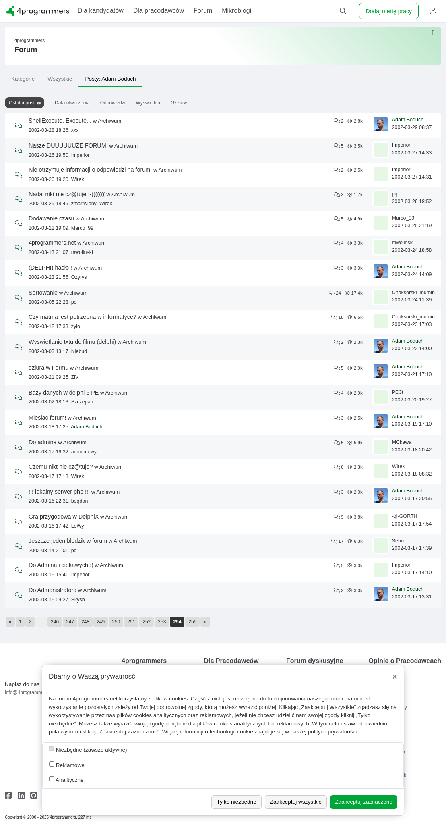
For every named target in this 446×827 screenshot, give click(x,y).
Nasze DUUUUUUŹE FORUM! (68, 145)
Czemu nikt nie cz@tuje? (61, 466)
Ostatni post (22, 103)
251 (131, 622)
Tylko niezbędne (236, 802)
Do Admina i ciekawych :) (61, 565)
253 (162, 622)
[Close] (394, 677)
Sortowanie (43, 292)
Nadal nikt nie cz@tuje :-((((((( (67, 194)
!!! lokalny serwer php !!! (59, 491)
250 (116, 622)
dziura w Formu (48, 367)
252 (146, 622)
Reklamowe (67, 764)
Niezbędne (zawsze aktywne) (88, 749)
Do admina (43, 442)
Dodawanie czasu (51, 218)
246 (55, 622)
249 (101, 622)
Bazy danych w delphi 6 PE (64, 392)
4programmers (29, 40)
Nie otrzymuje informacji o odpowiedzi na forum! (90, 169)
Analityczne (66, 779)
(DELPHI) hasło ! (50, 267)
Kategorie (23, 79)
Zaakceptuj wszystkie (296, 802)
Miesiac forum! (47, 417)
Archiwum (109, 121)
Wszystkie (59, 79)
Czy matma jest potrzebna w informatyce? (82, 317)
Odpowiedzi (113, 103)
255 (192, 622)
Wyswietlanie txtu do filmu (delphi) (72, 342)
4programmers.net (52, 242)
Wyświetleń (148, 103)
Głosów (179, 103)
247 (70, 622)
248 (85, 622)
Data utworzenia (72, 103)
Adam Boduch (408, 120)
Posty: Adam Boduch (110, 79)
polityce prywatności (332, 732)
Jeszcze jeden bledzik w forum (68, 541)
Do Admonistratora (52, 590)
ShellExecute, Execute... (60, 120)
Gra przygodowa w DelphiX (64, 516)
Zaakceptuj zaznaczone (363, 802)
